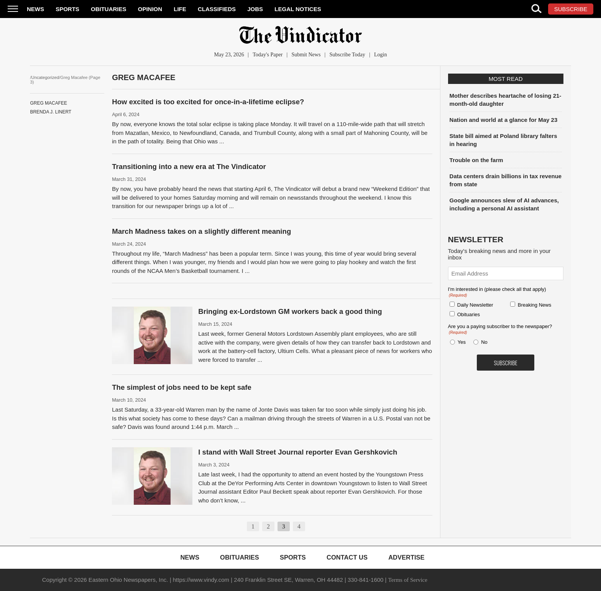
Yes (460, 342)
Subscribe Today (347, 54)
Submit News (306, 54)
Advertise (406, 557)
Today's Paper (267, 54)
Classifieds (217, 9)
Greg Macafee (48, 103)
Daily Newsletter (475, 305)
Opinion (150, 9)
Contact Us (347, 557)
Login (380, 54)
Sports (67, 9)
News (35, 9)
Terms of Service (407, 580)
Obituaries (108, 9)
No (484, 342)
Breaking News (534, 305)
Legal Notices (297, 9)
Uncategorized (45, 77)
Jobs (255, 9)
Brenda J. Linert (50, 112)
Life (180, 9)
